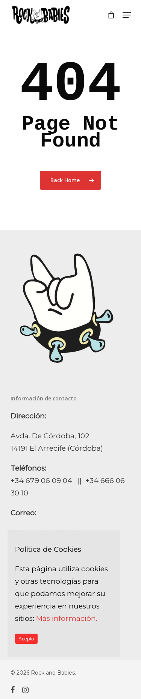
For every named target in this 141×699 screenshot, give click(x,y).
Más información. (66, 618)
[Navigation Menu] (127, 15)
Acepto (26, 639)
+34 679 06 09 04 (41, 480)
